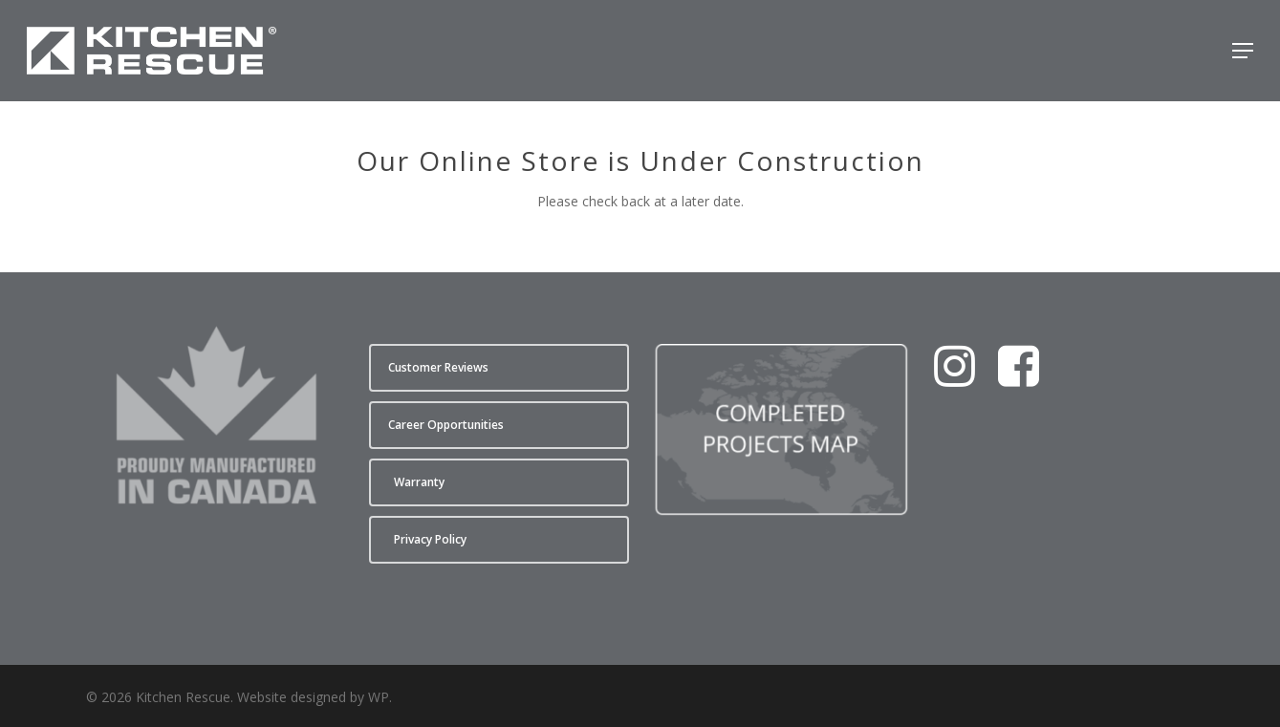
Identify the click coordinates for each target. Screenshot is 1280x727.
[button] (1242, 50)
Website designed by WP (313, 697)
